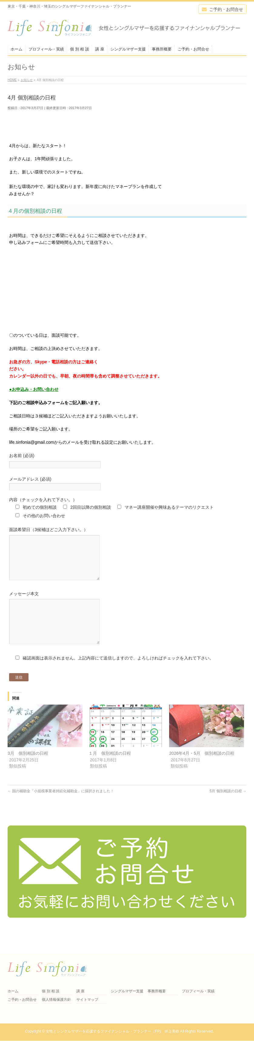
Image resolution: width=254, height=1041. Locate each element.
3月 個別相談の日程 (28, 771)
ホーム (13, 991)
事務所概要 (157, 991)
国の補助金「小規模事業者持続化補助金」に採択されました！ (61, 809)
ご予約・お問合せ (22, 1000)
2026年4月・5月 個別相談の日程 (201, 771)
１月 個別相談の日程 (110, 771)
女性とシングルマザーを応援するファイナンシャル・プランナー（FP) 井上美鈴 (112, 1031)
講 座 (80, 991)
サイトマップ (87, 1000)
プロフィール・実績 (198, 991)
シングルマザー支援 (127, 991)
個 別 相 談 (50, 991)
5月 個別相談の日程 (228, 809)
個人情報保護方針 (56, 1000)
